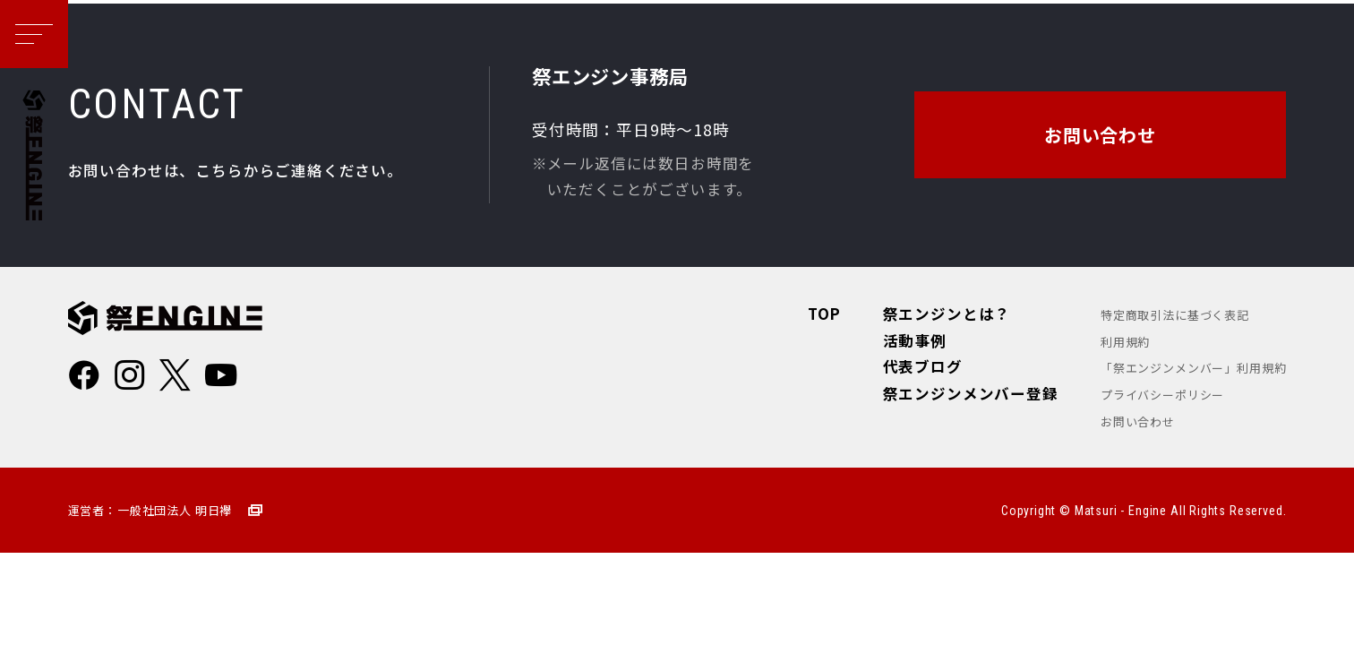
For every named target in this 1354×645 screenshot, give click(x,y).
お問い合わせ (1138, 421)
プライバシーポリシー (1162, 394)
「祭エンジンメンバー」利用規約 (1193, 367)
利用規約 (1125, 341)
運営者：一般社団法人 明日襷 (150, 510)
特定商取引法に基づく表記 (1175, 314)
